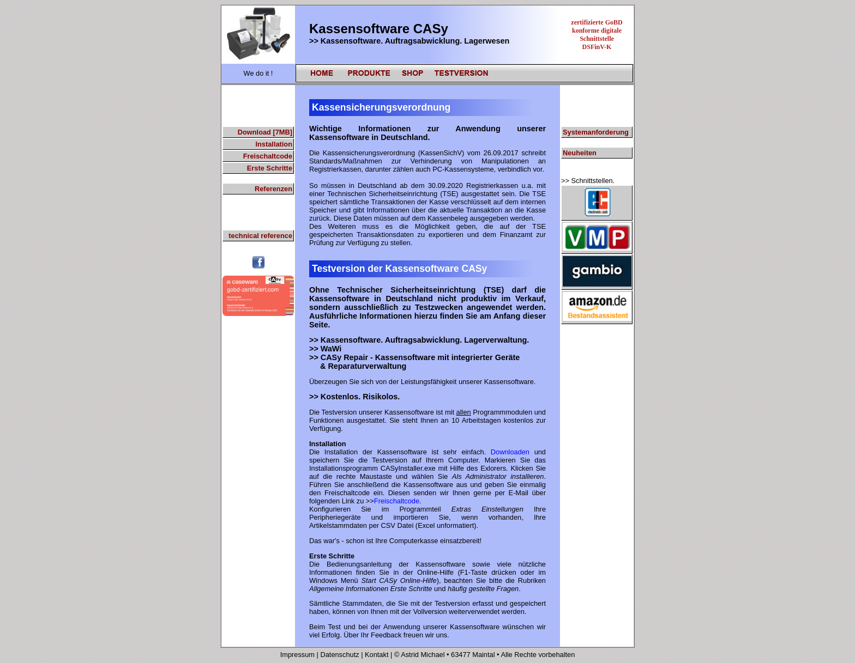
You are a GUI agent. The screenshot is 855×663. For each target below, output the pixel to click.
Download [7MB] (265, 132)
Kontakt (377, 654)
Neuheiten (580, 153)
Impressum (297, 654)
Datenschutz (339, 654)
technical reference (260, 236)
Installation (273, 144)
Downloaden (510, 452)
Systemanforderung (596, 132)
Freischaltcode (267, 156)
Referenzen (273, 189)
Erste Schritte (269, 168)
